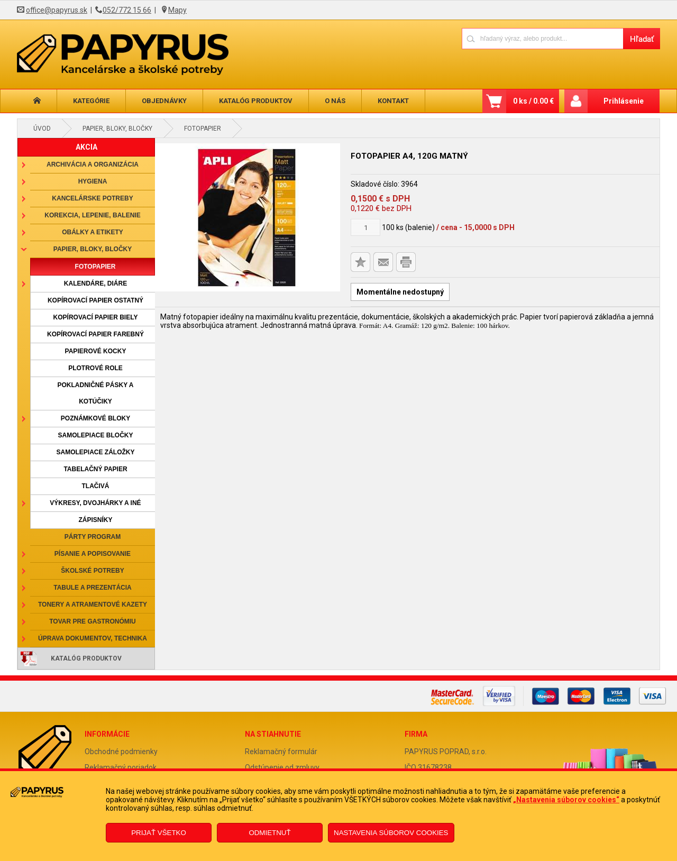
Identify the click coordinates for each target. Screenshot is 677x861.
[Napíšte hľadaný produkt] (542, 38)
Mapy (177, 10)
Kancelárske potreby (92, 198)
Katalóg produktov (255, 101)
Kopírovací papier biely (95, 317)
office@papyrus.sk (56, 10)
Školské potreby (92, 570)
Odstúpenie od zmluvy (282, 767)
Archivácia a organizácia (93, 164)
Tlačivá (95, 486)
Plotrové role (95, 368)
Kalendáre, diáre (95, 283)
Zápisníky (95, 520)
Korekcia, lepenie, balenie (92, 215)
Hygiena (92, 181)
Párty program (93, 537)
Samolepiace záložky (95, 452)
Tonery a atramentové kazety (92, 604)
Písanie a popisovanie (92, 553)
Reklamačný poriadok (121, 767)
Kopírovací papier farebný (95, 334)
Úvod (42, 128)
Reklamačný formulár (281, 751)
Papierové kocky (95, 351)
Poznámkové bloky (95, 418)
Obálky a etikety (92, 232)
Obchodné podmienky (121, 751)
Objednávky (164, 101)
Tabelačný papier (95, 469)
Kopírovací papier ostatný (95, 300)
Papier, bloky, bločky (117, 128)
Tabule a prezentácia (92, 587)
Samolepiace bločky (95, 435)
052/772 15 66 (127, 10)
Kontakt (393, 101)
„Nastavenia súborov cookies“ (566, 799)
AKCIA (86, 147)
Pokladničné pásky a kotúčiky (95, 393)
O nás (335, 101)
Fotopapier (202, 128)
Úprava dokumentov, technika (92, 638)
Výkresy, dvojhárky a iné (95, 503)
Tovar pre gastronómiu (92, 621)
